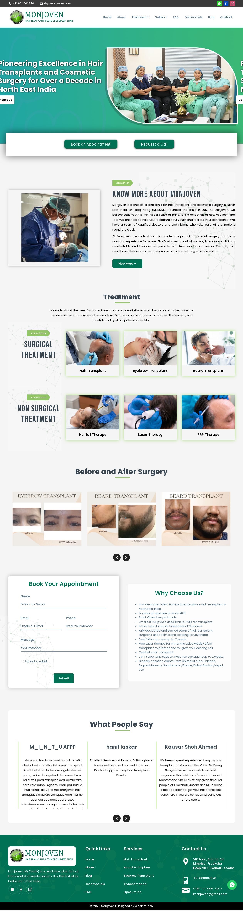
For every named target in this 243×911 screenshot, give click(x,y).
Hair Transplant (135, 860)
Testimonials (193, 17)
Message (27, 640)
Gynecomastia (135, 884)
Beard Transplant (137, 868)
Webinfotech (144, 907)
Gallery (160, 17)
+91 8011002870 (21, 3)
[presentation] (117, 557)
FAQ (176, 17)
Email (25, 618)
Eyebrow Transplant (139, 876)
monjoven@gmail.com (210, 894)
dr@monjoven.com (55, 3)
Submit (63, 678)
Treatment (139, 17)
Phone (70, 618)
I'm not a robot (36, 662)
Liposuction (132, 893)
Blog (211, 17)
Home (107, 17)
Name (25, 596)
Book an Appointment (93, 144)
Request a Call (156, 144)
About (121, 17)
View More (127, 264)
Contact (226, 17)
